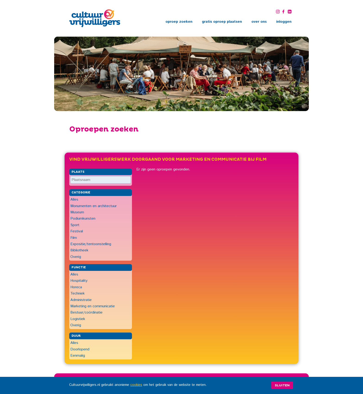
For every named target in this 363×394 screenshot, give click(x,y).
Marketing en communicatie (92, 306)
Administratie (81, 300)
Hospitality (79, 280)
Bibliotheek (79, 250)
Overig (75, 256)
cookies (136, 385)
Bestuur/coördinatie (86, 312)
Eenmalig (77, 355)
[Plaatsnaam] (100, 179)
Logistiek (77, 319)
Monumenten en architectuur (93, 206)
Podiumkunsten (82, 218)
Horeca (76, 287)
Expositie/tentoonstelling (90, 244)
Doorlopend (79, 349)
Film (73, 237)
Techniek (77, 293)
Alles (74, 199)
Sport (74, 225)
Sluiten (282, 385)
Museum (77, 212)
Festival (76, 231)
